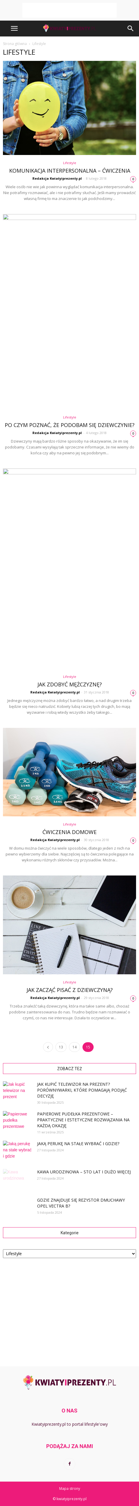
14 (74, 1047)
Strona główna (15, 43)
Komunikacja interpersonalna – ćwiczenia (69, 170)
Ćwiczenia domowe (69, 831)
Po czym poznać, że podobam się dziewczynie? (70, 424)
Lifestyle (69, 162)
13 (61, 1047)
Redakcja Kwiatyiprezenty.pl (57, 178)
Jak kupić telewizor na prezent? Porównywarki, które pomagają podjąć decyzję (82, 1090)
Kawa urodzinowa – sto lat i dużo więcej (84, 1172)
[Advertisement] (69, 10)
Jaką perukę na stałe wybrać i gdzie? (78, 1143)
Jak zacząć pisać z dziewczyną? (70, 989)
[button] (131, 28)
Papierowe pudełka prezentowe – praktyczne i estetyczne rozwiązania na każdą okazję (83, 1119)
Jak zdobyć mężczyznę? (69, 684)
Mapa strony (69, 1488)
